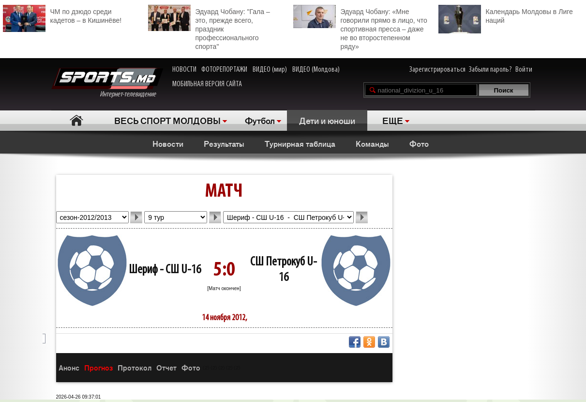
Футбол (260, 120)
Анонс (69, 367)
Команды (372, 143)
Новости (167, 143)
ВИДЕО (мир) (270, 70)
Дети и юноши (327, 120)
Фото (419, 143)
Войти (523, 70)
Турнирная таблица (300, 143)
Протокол (134, 367)
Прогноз (98, 367)
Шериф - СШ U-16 (165, 270)
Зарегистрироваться (437, 70)
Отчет (166, 367)
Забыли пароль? (490, 70)
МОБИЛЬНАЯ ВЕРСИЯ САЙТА (207, 84)
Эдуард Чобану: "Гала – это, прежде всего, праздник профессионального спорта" (209, 27)
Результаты (224, 143)
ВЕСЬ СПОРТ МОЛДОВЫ (167, 120)
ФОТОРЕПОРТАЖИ (224, 70)
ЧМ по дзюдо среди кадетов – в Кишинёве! (62, 15)
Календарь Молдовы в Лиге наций (505, 15)
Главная (76, 120)
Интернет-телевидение (107, 83)
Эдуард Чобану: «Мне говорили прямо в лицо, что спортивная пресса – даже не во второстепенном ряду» (360, 27)
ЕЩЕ (392, 120)
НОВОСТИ (184, 70)
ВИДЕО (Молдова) (316, 70)
